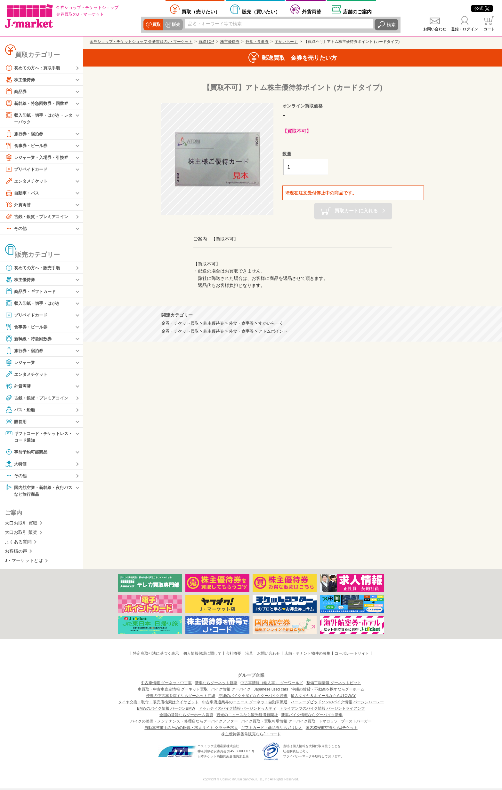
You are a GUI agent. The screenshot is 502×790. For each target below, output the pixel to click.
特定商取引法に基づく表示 (156, 654)
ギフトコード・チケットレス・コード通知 (36, 437)
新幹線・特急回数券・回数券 (38, 103)
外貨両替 (311, 11)
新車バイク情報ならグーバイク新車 (312, 716)
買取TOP (206, 41)
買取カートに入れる (356, 210)
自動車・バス (23, 193)
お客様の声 (16, 552)
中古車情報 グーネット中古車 (166, 684)
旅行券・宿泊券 (25, 134)
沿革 (249, 654)
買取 (156, 24)
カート (489, 29)
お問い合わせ (434, 29)
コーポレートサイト (352, 654)
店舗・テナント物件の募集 (307, 654)
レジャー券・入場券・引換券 (38, 158)
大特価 (16, 465)
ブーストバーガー (356, 723)
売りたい (201, 11)
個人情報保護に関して (202, 654)
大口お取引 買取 (21, 524)
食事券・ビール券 (27, 146)
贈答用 (16, 422)
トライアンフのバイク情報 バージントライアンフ (322, 710)
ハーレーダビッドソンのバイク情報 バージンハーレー (337, 703)
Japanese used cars (271, 691)
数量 (286, 153)
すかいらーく (286, 41)
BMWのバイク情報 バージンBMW (166, 710)
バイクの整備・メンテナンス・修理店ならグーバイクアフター (184, 723)
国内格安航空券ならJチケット (332, 729)
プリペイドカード (27, 169)
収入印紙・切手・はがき (34, 303)
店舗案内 (357, 11)
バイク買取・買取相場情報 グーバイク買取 (278, 723)
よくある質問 (18, 543)
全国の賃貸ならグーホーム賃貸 (186, 716)
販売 (175, 24)
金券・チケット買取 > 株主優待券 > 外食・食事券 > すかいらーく (222, 323)
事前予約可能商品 (27, 453)
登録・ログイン (464, 29)
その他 (16, 229)
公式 (482, 8)
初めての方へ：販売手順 (34, 268)
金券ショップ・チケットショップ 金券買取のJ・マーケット (141, 41)
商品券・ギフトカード (32, 292)
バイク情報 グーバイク (230, 691)
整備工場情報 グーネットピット (333, 684)
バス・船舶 (20, 410)
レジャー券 (20, 363)
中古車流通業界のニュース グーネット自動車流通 (244, 703)
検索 (391, 24)
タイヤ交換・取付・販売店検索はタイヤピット (158, 703)
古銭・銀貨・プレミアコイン (38, 217)
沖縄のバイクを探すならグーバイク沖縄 (252, 697)
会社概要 (233, 654)
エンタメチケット (27, 181)
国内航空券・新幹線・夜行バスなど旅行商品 (38, 491)
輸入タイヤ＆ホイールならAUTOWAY (323, 697)
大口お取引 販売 (21, 533)
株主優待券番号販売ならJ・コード (251, 735)
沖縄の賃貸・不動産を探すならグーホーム (327, 691)
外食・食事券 (257, 41)
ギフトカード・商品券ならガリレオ (272, 729)
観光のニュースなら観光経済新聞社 (247, 716)
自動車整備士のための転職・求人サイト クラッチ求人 (191, 729)
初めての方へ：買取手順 (34, 68)
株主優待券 (20, 79)
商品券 (16, 91)
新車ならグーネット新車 (216, 684)
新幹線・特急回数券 (29, 339)
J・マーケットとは (24, 562)
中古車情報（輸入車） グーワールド (271, 684)
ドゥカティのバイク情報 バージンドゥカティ (237, 710)
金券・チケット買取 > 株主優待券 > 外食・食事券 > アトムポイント (224, 331)
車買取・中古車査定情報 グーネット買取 (173, 691)
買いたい (261, 11)
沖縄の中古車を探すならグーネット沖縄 (180, 697)
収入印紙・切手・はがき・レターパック (38, 118)
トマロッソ (328, 723)
